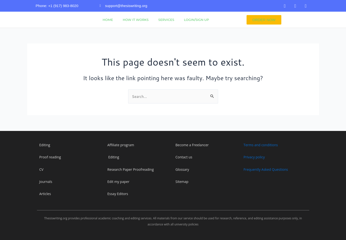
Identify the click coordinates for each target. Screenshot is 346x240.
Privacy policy (254, 157)
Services (166, 20)
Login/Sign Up (196, 20)
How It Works (136, 20)
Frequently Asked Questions (266, 169)
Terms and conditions (261, 145)
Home (108, 20)
